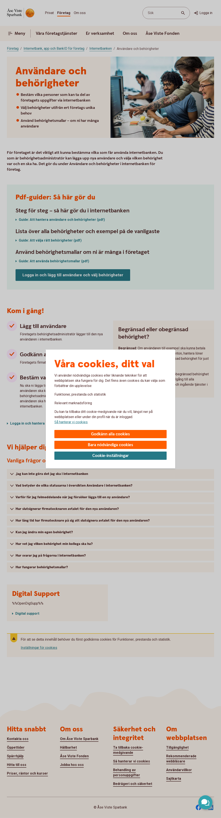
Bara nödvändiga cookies (110, 445)
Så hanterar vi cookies (71, 422)
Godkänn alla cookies (110, 434)
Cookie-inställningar (110, 455)
